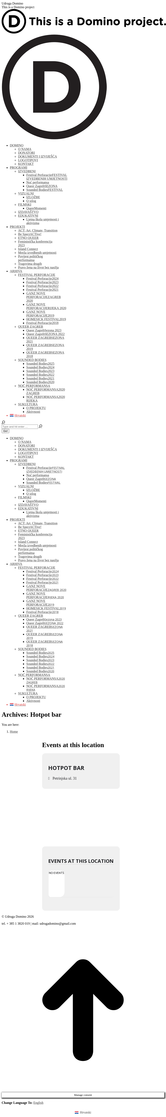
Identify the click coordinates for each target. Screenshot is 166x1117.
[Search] (20, 427)
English (38, 1102)
